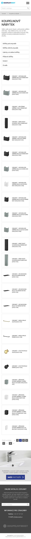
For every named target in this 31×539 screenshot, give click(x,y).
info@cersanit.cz (17, 517)
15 (10, 443)
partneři (14, 477)
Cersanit (4, 13)
